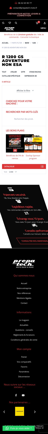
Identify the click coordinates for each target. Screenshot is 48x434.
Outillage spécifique (11, 76)
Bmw (27, 43)
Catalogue (9, 166)
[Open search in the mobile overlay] (24, 119)
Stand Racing (35, 72)
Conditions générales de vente (24, 339)
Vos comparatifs (24, 361)
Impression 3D (30, 76)
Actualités (24, 325)
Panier (24, 357)
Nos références (24, 293)
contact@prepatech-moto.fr (25, 7)
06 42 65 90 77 (25, 3)
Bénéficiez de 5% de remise (15, 157)
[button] (4, 411)
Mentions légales (24, 298)
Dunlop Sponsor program (33, 157)
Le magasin (24, 320)
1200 (34, 43)
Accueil (5, 43)
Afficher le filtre (23, 90)
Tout (4, 72)
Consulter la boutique (29, 37)
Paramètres (24, 371)
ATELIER (13, 72)
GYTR (23, 72)
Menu (43, 28)
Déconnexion (24, 376)
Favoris (24, 366)
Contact (24, 303)
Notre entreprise (24, 288)
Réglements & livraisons (24, 335)
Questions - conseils (24, 330)
